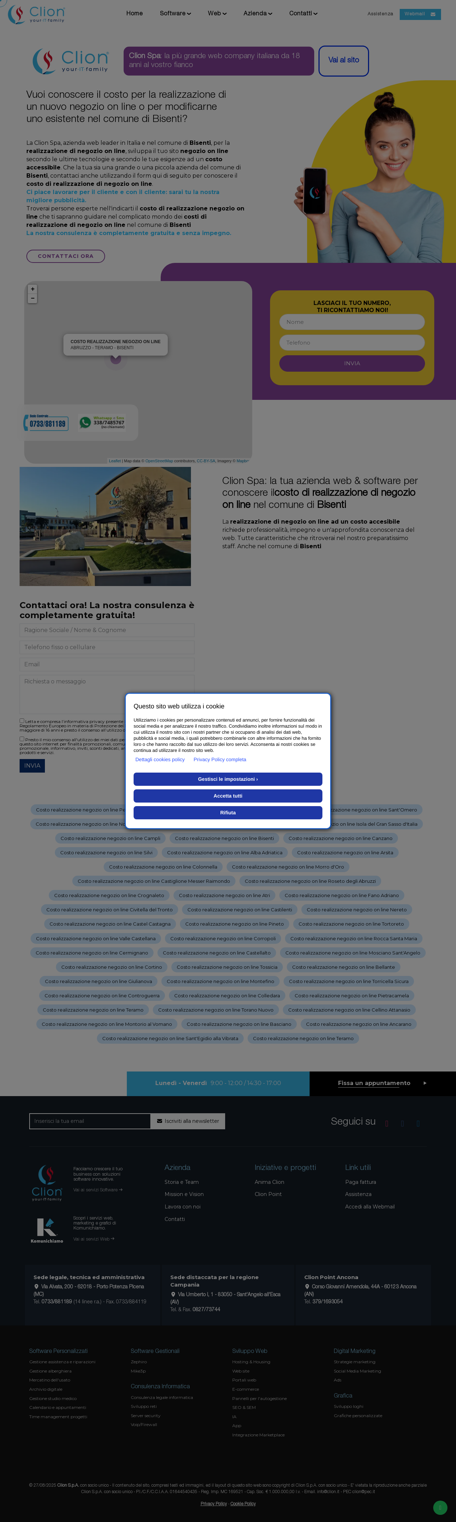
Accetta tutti (228, 796)
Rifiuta (228, 812)
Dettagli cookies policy (160, 759)
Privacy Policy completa (220, 759)
